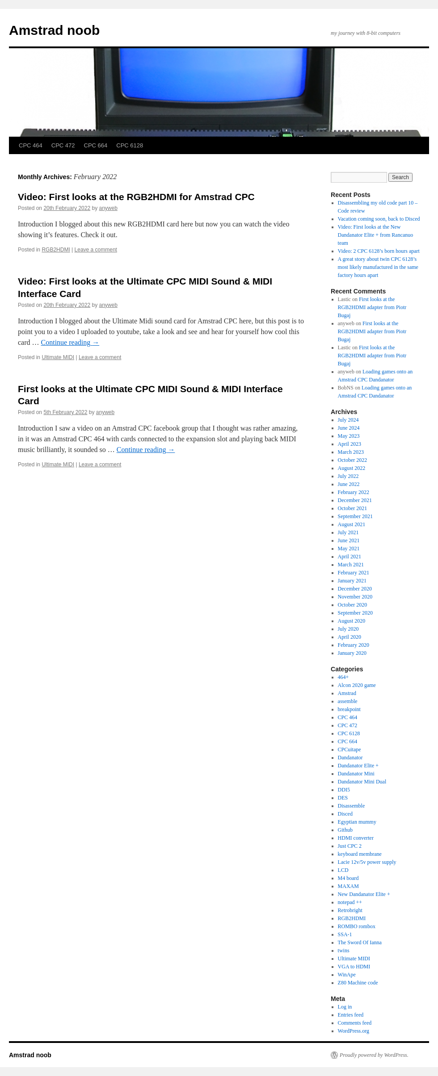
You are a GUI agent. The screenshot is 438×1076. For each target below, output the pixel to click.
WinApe (347, 974)
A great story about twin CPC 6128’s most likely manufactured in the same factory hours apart (378, 267)
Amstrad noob (54, 30)
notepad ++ (350, 902)
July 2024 (348, 420)
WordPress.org (353, 1031)
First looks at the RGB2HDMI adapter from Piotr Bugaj (372, 307)
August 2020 (352, 621)
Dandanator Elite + (358, 765)
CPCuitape (349, 749)
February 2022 (353, 492)
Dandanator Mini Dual (362, 782)
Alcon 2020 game (357, 685)
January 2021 (352, 581)
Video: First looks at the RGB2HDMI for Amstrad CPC (136, 197)
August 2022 (352, 468)
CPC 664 (96, 145)
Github (345, 830)
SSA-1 (345, 934)
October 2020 (352, 605)
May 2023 (349, 436)
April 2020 (349, 637)
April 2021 (349, 556)
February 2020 (353, 645)
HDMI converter (356, 838)
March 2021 (351, 564)
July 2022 (348, 476)
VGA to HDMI (354, 966)
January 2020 (352, 653)
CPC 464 (30, 145)
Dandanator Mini (356, 773)
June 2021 (349, 540)
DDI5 (344, 790)
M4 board (348, 878)
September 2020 (355, 613)
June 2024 (349, 428)
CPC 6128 (129, 145)
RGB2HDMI (56, 250)
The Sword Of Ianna (360, 942)
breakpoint (349, 709)
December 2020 (355, 589)
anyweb (108, 208)
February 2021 (353, 572)
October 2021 (352, 508)
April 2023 (349, 444)
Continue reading (70, 342)
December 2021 (355, 500)
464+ (343, 677)
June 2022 (349, 484)
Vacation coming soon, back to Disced (379, 219)
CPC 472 (63, 145)
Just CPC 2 (350, 846)
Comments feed (355, 1023)
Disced (345, 814)
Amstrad (347, 693)
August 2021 (352, 524)
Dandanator (350, 757)
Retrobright (350, 910)
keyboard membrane (360, 854)
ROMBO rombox (356, 926)
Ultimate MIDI (58, 357)
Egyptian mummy (357, 822)
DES (343, 798)
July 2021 (348, 532)
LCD (343, 870)
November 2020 (355, 597)
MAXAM (348, 886)
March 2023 (351, 452)
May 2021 (349, 548)
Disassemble (351, 806)
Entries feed (351, 1015)
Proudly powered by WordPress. (374, 1055)
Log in (345, 1007)
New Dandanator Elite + (364, 894)
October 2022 (352, 460)
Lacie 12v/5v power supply (367, 862)
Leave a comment (96, 250)
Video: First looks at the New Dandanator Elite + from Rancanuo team (375, 235)
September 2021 (355, 516)
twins (344, 950)
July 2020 (348, 629)
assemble (348, 701)
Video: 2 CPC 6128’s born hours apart (379, 251)
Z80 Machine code (358, 983)
